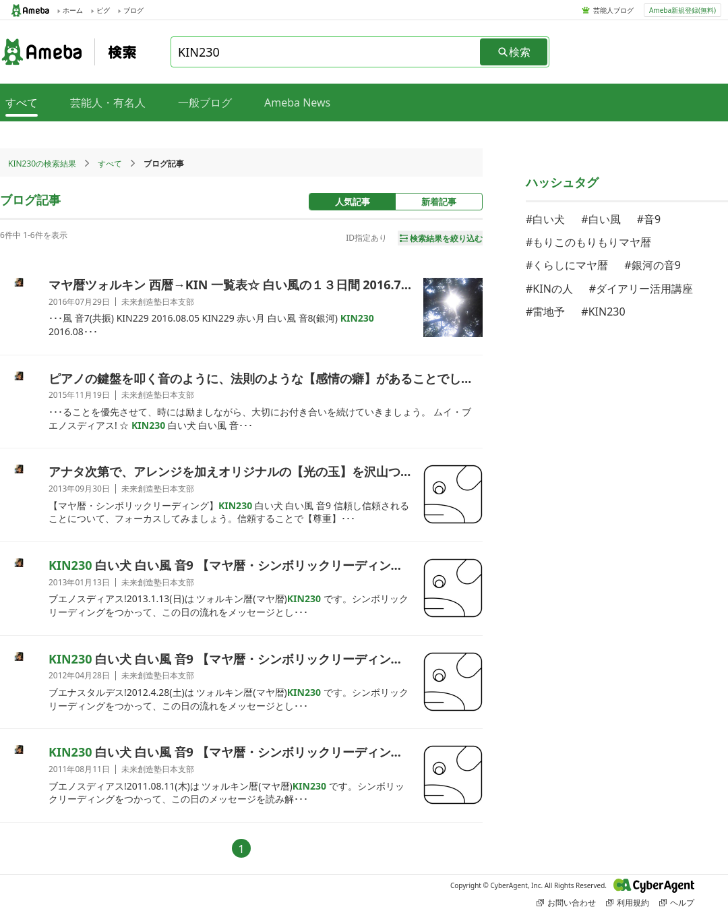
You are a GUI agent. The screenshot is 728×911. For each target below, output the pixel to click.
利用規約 (627, 902)
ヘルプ (676, 902)
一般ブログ (205, 102)
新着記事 (438, 202)
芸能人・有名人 (108, 102)
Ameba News (297, 102)
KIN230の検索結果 (42, 163)
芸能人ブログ (613, 10)
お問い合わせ (566, 902)
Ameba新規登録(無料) (682, 10)
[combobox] (326, 51)
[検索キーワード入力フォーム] (326, 51)
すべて (110, 163)
